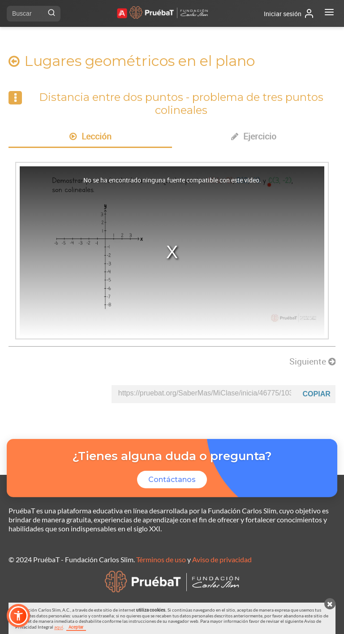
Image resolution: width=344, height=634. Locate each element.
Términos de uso (161, 559)
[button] (18, 615)
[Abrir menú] (329, 13)
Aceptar (76, 627)
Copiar (317, 394)
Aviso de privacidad (222, 559)
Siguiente (312, 361)
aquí (58, 627)
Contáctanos (172, 479)
